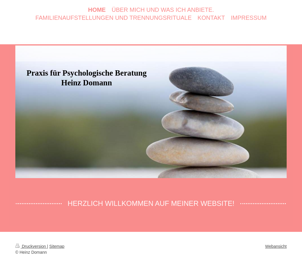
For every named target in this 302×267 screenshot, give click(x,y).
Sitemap (56, 246)
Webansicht (276, 246)
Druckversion (31, 246)
